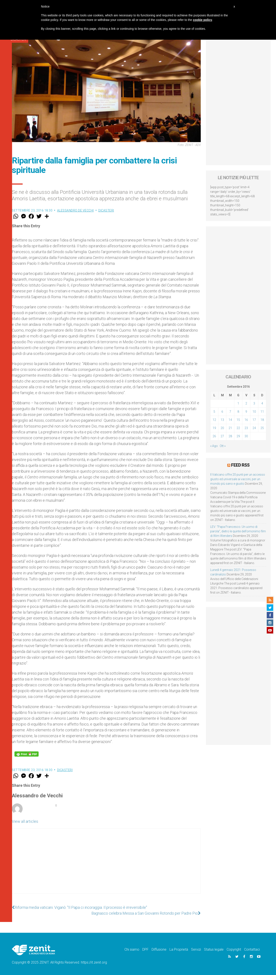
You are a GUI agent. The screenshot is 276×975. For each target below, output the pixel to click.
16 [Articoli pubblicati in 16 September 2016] (246, 420)
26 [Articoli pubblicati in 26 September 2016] (214, 436)
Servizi (196, 949)
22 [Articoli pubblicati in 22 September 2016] (238, 428)
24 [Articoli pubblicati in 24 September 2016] (254, 428)
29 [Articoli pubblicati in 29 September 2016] (238, 436)
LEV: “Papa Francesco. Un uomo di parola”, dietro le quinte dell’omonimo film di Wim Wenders (238, 531)
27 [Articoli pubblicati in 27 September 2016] (222, 436)
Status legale (214, 949)
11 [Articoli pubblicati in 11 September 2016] (262, 411)
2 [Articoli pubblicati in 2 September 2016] (246, 403)
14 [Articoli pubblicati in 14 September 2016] (230, 420)
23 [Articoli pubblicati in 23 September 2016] (246, 428)
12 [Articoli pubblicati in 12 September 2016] (214, 420)
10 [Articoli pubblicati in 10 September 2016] (254, 411)
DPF (145, 949)
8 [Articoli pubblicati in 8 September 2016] (238, 411)
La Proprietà (178, 949)
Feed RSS (240, 465)
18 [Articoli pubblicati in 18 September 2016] (262, 420)
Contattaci (252, 949)
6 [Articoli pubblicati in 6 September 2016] (222, 411)
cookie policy (202, 20)
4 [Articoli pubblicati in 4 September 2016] (262, 403)
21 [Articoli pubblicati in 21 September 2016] (230, 428)
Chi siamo (131, 949)
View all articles (25, 821)
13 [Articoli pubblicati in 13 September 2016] (222, 420)
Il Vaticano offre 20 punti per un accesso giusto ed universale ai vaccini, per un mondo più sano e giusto (237, 479)
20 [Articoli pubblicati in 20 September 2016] (222, 428)
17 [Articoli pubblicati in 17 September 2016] (254, 420)
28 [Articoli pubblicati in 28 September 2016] (230, 436)
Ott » (223, 446)
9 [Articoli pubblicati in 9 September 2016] (246, 411)
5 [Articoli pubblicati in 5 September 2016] (214, 411)
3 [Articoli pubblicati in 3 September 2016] (254, 403)
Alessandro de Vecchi (75, 210)
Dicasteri (106, 210)
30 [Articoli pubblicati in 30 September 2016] (246, 436)
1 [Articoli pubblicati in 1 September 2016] (238, 403)
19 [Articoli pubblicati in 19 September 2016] (214, 428)
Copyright (234, 949)
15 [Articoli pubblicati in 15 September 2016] (238, 420)
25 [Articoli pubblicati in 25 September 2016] (262, 428)
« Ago (214, 446)
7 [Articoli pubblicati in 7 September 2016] (230, 411)
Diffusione (159, 949)
